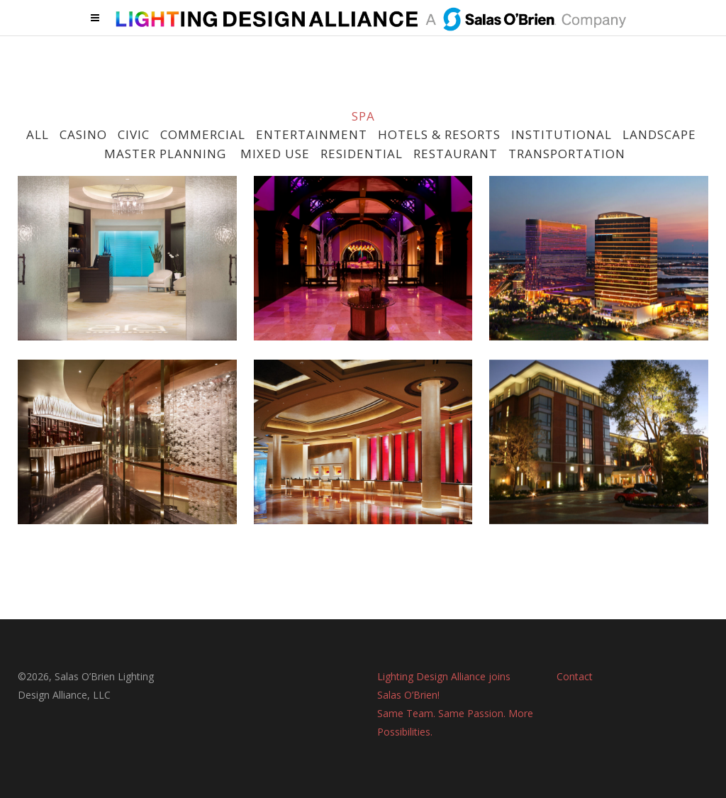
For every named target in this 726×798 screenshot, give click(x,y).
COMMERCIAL (202, 134)
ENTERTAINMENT (311, 134)
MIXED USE (273, 153)
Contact (575, 676)
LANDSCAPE (659, 134)
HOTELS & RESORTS (439, 134)
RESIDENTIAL (361, 153)
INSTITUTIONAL (561, 134)
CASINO (83, 134)
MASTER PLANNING (165, 153)
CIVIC (134, 134)
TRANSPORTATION (566, 153)
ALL (37, 134)
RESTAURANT (455, 153)
